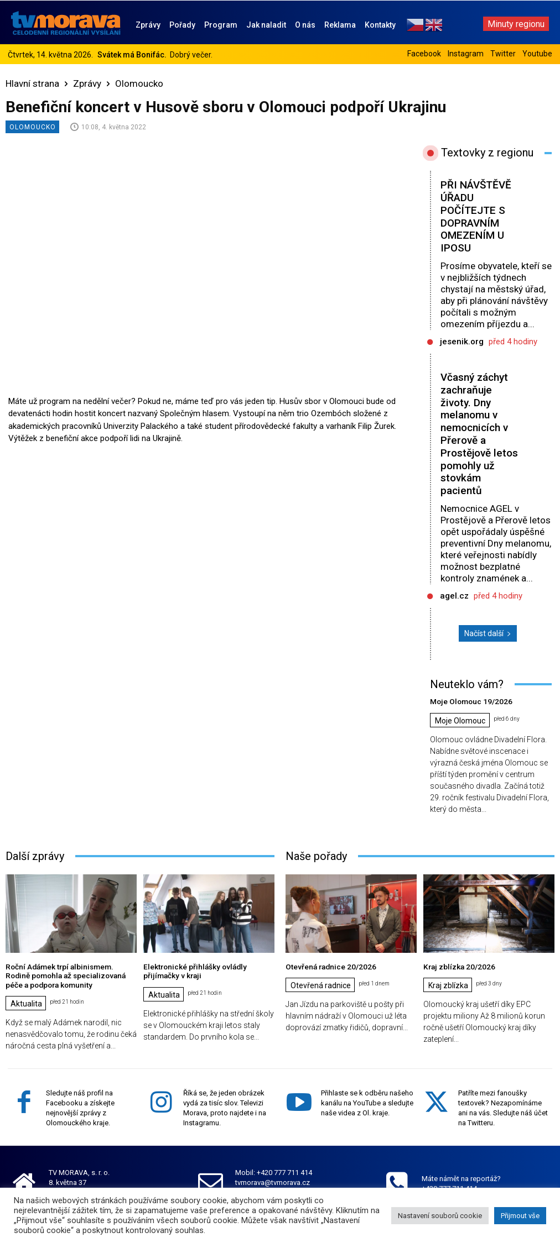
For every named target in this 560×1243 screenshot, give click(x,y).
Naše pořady (316, 855)
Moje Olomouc (460, 720)
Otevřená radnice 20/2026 (328, 966)
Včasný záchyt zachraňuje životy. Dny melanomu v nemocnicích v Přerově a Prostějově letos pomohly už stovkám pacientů (479, 434)
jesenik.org (462, 342)
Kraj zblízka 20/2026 (456, 966)
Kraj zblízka (448, 984)
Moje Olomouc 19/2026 (468, 701)
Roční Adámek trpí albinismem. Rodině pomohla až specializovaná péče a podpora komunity (69, 974)
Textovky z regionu (487, 152)
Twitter (503, 53)
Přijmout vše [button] (520, 1215)
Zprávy (87, 83)
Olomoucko (139, 83)
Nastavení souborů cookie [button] (440, 1215)
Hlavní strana (32, 83)
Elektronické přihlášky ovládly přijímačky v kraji (191, 970)
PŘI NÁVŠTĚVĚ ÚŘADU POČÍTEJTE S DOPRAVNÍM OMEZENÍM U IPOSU (476, 216)
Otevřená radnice (321, 984)
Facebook (424, 53)
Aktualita (26, 1001)
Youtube (537, 53)
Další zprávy (35, 855)
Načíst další (487, 633)
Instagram (466, 53)
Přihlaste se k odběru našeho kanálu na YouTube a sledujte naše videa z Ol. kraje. (367, 1101)
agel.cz (454, 596)
